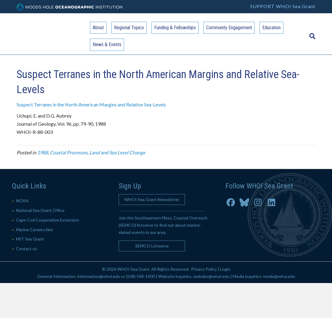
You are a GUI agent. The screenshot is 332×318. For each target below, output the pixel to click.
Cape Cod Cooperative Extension (47, 219)
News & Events (107, 44)
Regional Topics (129, 27)
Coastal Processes (69, 152)
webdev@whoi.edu (211, 276)
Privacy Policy (204, 269)
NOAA (22, 200)
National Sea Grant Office (40, 210)
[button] (152, 199)
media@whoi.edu (279, 276)
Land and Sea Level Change (117, 152)
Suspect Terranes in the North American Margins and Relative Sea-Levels (91, 104)
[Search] (310, 33)
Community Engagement (229, 27)
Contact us (26, 248)
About (98, 27)
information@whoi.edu (99, 276)
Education (271, 27)
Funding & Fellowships (175, 27)
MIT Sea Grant (30, 238)
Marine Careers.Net (34, 229)
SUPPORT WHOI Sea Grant (282, 6)
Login (225, 269)
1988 (42, 152)
